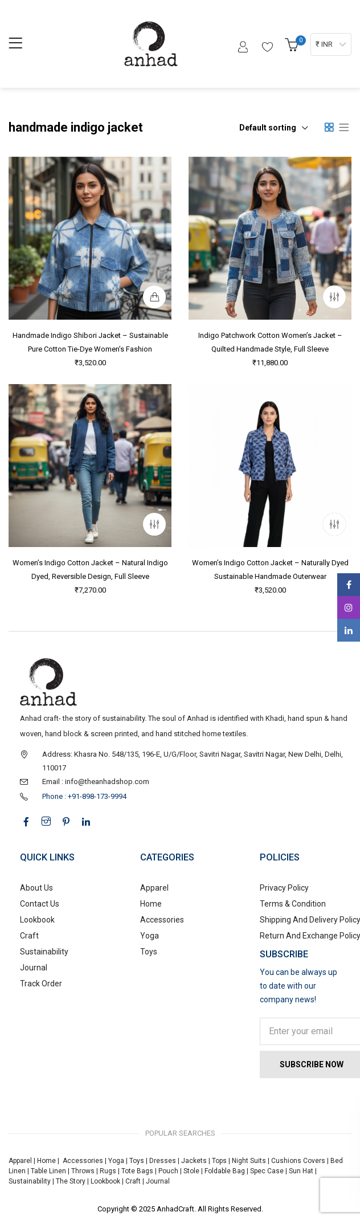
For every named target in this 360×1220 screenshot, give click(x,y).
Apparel (154, 887)
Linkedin (349, 630)
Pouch (168, 1171)
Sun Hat (301, 1171)
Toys (148, 951)
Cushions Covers (298, 1161)
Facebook (348, 584)
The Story (69, 1181)
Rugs (108, 1171)
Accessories (162, 919)
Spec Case (267, 1171)
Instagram (349, 607)
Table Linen (48, 1171)
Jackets (194, 1161)
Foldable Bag (224, 1171)
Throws (83, 1171)
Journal (33, 967)
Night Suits (249, 1161)
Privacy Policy (284, 887)
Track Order (41, 983)
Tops (219, 1161)
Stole (191, 1171)
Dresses (162, 1161)
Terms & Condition (293, 903)
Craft (29, 935)
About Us (36, 887)
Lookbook (37, 919)
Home (151, 903)
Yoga (149, 935)
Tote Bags (137, 1171)
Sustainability (44, 951)
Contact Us (39, 903)
